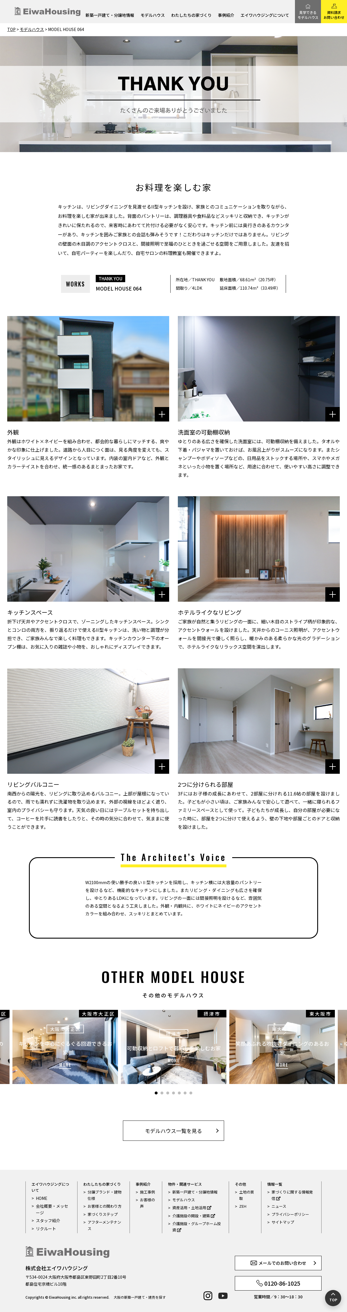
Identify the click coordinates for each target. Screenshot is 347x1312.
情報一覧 (274, 1184)
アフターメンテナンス (104, 1225)
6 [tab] (185, 1093)
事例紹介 (226, 15)
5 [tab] (179, 1093)
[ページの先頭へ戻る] (333, 1298)
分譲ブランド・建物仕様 (104, 1195)
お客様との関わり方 (104, 1206)
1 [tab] (156, 1093)
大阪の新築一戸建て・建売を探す (140, 1297)
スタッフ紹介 (47, 1220)
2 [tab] (161, 1093)
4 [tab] (173, 1093)
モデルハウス (153, 15)
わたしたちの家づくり (191, 15)
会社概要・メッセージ (53, 1209)
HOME (41, 1198)
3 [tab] (167, 1093)
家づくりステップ (103, 1214)
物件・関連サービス (185, 1184)
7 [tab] (190, 1093)
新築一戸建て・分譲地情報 (110, 15)
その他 (240, 1184)
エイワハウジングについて (265, 15)
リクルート (45, 1228)
